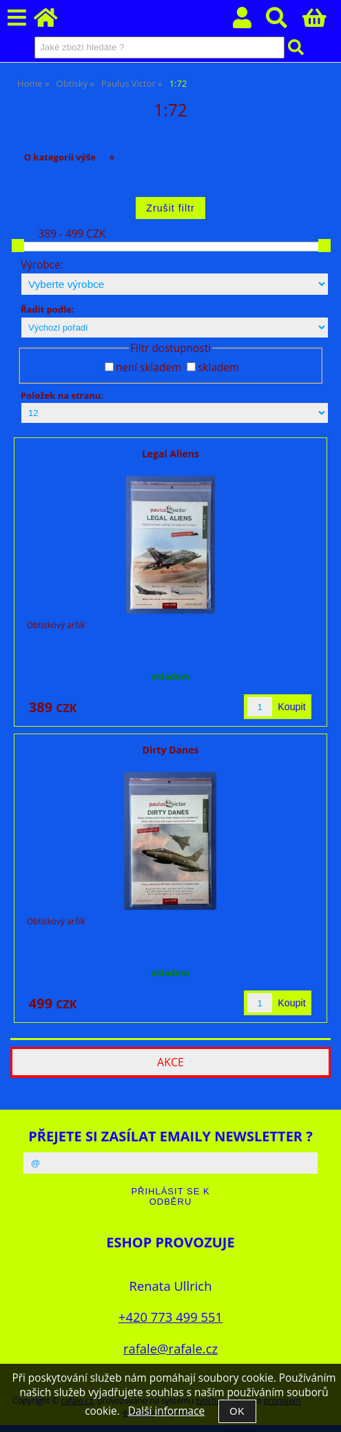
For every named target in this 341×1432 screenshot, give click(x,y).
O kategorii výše (60, 157)
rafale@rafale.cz (170, 1348)
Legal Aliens (170, 453)
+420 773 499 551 (170, 1316)
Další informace (166, 1411)
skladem (218, 367)
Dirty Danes (171, 749)
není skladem (148, 367)
